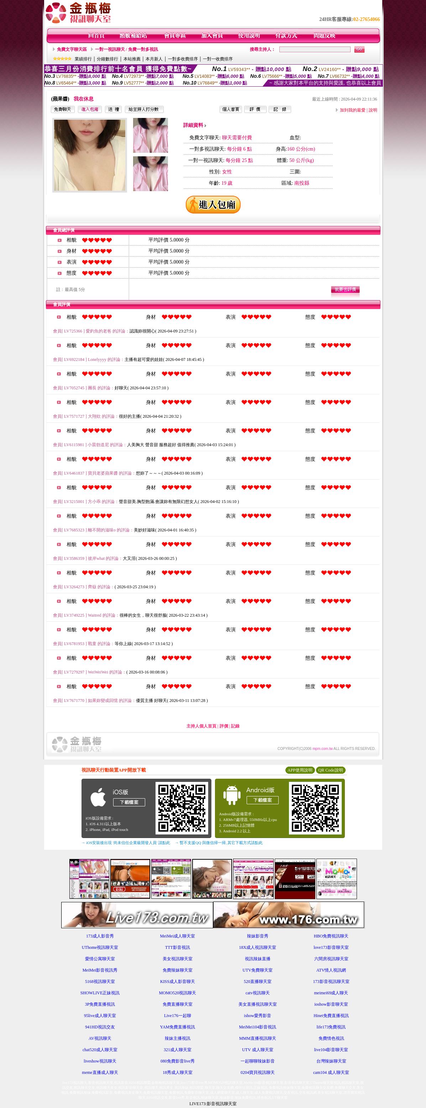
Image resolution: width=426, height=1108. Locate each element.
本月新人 (154, 58)
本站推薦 (132, 58)
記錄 (235, 726)
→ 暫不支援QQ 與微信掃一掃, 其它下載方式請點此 (219, 843)
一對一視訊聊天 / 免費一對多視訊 (126, 49)
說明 (373, 110)
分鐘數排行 (107, 58)
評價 (224, 726)
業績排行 (83, 58)
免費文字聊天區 (72, 49)
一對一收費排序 (218, 58)
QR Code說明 (331, 770)
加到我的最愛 (352, 110)
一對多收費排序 (183, 58)
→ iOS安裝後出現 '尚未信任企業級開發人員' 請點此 (125, 843)
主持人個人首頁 (201, 726)
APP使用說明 (300, 770)
